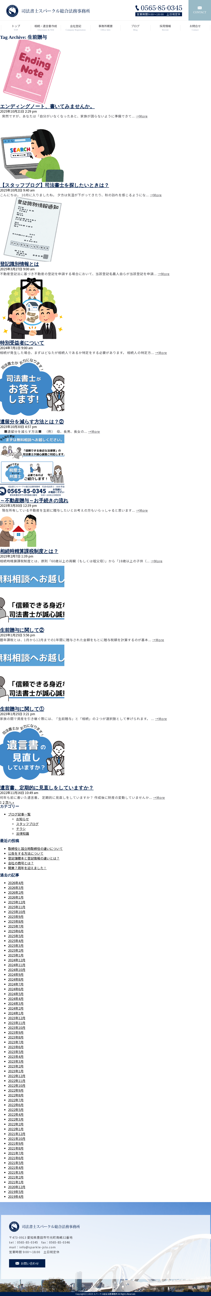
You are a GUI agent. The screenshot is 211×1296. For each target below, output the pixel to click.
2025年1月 (16, 955)
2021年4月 (16, 1167)
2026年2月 (16, 892)
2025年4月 (16, 940)
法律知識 (22, 833)
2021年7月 (16, 1153)
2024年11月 (16, 964)
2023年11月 (16, 1022)
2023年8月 (16, 1037)
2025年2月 (16, 950)
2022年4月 (16, 1114)
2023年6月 (16, 1046)
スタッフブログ (27, 823)
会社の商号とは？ (21, 863)
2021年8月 (16, 1148)
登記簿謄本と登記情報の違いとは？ (34, 858)
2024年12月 (16, 960)
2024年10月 (16, 969)
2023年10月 (16, 1027)
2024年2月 (16, 1008)
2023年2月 (16, 1066)
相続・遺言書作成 (46, 28)
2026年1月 (16, 897)
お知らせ (22, 819)
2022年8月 (16, 1095)
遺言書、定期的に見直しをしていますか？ (47, 787)
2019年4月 (16, 1196)
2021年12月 (16, 1133)
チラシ (21, 828)
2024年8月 (16, 979)
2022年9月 (16, 1090)
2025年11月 (16, 906)
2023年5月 (16, 1051)
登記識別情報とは (19, 264)
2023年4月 (16, 1056)
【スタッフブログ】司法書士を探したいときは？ (54, 185)
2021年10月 (16, 1138)
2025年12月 (16, 902)
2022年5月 (16, 1109)
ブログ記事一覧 (19, 814)
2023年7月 (16, 1042)
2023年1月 (16, 1071)
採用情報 (165, 28)
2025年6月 (16, 931)
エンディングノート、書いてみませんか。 (47, 106)
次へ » (9, 802)
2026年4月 (16, 882)
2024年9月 (16, 974)
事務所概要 (105, 28)
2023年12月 (16, 1017)
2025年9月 (16, 916)
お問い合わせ (27, 1263)
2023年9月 (16, 1032)
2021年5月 (16, 1162)
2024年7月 (16, 984)
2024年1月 (16, 1013)
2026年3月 (16, 887)
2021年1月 (16, 1182)
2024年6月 (16, 988)
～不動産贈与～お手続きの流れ (34, 500)
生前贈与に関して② (22, 630)
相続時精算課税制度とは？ (29, 551)
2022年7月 (16, 1099)
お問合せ (195, 28)
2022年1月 (16, 1128)
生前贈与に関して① (22, 709)
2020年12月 (16, 1186)
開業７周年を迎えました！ (27, 867)
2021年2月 (16, 1177)
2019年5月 (16, 1191)
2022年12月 (16, 1075)
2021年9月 (16, 1143)
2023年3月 (16, 1061)
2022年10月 (16, 1085)
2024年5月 (16, 993)
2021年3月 (16, 1172)
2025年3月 (16, 945)
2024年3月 (16, 1003)
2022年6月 (16, 1104)
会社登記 (76, 28)
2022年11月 (16, 1080)
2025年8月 (16, 921)
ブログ (135, 28)
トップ (16, 28)
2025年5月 (16, 935)
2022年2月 (16, 1124)
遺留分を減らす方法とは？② (32, 421)
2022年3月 (16, 1119)
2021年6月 (16, 1157)
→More (142, 116)
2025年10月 (16, 911)
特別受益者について (22, 343)
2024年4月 (16, 998)
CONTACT (199, 10)
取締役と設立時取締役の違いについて (35, 848)
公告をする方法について (25, 853)
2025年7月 (16, 926)
